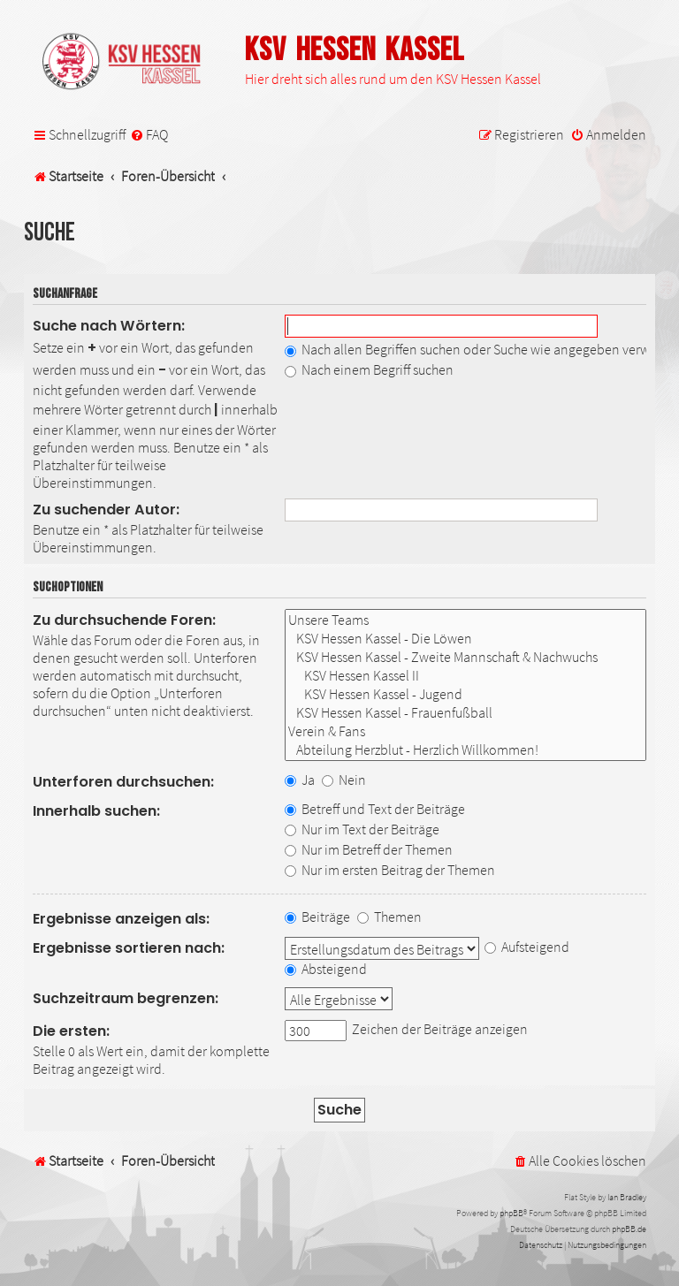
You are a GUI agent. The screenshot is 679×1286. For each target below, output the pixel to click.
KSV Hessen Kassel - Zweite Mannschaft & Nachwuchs (465, 657)
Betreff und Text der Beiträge (375, 809)
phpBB (511, 1213)
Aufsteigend (526, 946)
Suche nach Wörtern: (109, 326)
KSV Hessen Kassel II (465, 675)
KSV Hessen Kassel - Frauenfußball (465, 713)
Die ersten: (71, 1031)
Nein (344, 779)
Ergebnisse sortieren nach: (129, 948)
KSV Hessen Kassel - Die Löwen (465, 638)
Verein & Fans (465, 731)
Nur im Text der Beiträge (362, 829)
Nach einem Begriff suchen (369, 369)
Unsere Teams (465, 620)
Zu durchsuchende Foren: (124, 620)
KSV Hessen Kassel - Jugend (465, 694)
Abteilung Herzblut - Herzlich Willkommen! (465, 750)
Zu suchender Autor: (106, 509)
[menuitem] (149, 134)
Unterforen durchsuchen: (123, 782)
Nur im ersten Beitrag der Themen (390, 870)
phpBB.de (629, 1229)
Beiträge (317, 916)
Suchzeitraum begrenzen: (125, 998)
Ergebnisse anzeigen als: (121, 919)
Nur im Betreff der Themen (369, 849)
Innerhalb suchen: (96, 811)
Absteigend (326, 969)
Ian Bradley (626, 1197)
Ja (300, 779)
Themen (389, 916)
